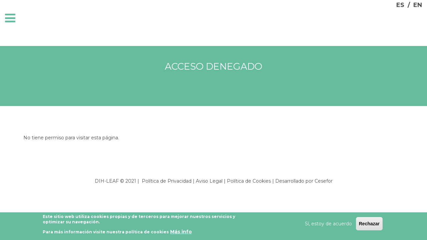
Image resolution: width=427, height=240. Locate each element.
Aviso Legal (209, 181)
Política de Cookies (249, 181)
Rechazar (369, 224)
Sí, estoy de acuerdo (328, 225)
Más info (181, 233)
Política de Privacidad (166, 181)
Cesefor (324, 181)
